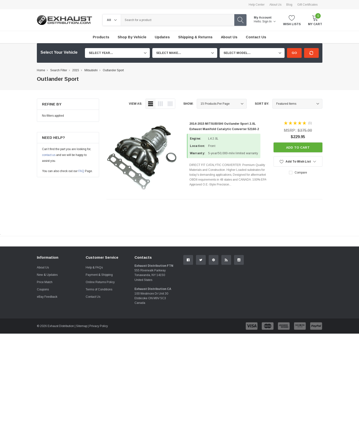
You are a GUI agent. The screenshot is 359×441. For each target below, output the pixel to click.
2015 (75, 70)
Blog (289, 4)
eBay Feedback (47, 351)
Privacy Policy (98, 380)
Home (41, 70)
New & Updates (47, 329)
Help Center (257, 4)
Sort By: (262, 103)
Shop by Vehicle (132, 37)
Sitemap (81, 380)
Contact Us (93, 351)
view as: (135, 103)
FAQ (81, 171)
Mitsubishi (91, 70)
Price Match (44, 336)
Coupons (43, 344)
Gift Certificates (307, 4)
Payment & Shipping (99, 329)
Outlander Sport (113, 70)
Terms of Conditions (99, 344)
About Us (275, 4)
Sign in (269, 21)
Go (294, 53)
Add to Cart (298, 147)
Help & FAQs (94, 322)
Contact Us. (304, 281)
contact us (48, 155)
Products (101, 37)
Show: (188, 103)
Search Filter (58, 70)
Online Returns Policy (100, 336)
